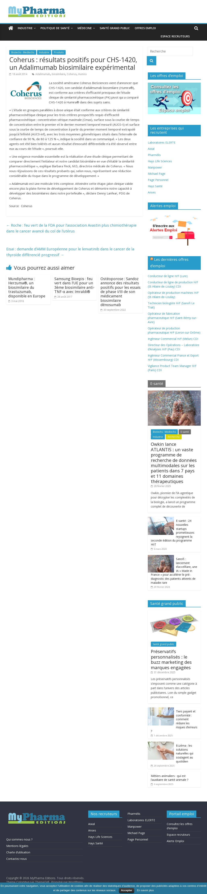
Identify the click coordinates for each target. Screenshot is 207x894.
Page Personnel (158, 180)
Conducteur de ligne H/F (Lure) (168, 276)
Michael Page (156, 174)
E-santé (185, 432)
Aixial (151, 149)
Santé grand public (115, 28)
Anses (152, 192)
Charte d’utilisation (18, 852)
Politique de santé (55, 28)
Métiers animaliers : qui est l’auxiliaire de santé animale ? (169, 778)
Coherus (72, 74)
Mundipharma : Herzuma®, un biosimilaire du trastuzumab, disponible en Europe (26, 287)
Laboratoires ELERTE (161, 142)
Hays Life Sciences (160, 161)
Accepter (126, 890)
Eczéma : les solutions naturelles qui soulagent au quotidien (184, 753)
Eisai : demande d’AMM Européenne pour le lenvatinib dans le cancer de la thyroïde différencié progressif (70, 252)
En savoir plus (145, 890)
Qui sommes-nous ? (19, 839)
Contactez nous (16, 859)
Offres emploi (145, 28)
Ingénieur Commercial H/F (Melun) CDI (173, 339)
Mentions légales (17, 846)
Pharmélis (154, 155)
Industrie (25, 28)
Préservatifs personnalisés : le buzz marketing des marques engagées (171, 659)
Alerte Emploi (175, 841)
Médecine (85, 28)
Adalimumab (42, 74)
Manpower (155, 167)
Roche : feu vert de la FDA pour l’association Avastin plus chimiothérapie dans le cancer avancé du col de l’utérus (71, 228)
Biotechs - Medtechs (22, 52)
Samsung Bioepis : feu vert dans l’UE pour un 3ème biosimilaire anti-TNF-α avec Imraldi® (74, 285)
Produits (59, 52)
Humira (82, 74)
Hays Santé (155, 186)
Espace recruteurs (175, 36)
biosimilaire (58, 74)
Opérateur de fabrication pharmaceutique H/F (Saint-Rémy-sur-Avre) (172, 318)
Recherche (174, 437)
